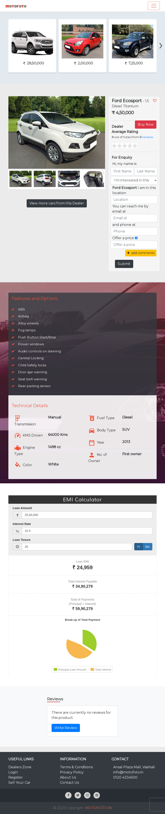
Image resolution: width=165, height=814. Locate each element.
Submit (124, 264)
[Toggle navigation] (154, 6)
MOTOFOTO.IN (98, 808)
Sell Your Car (19, 783)
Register (15, 777)
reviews (147, 137)
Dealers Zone (19, 767)
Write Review (65, 728)
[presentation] (161, 37)
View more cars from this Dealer (56, 203)
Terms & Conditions (76, 767)
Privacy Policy (72, 772)
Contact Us (69, 783)
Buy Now (146, 124)
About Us (68, 777)
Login (13, 772)
